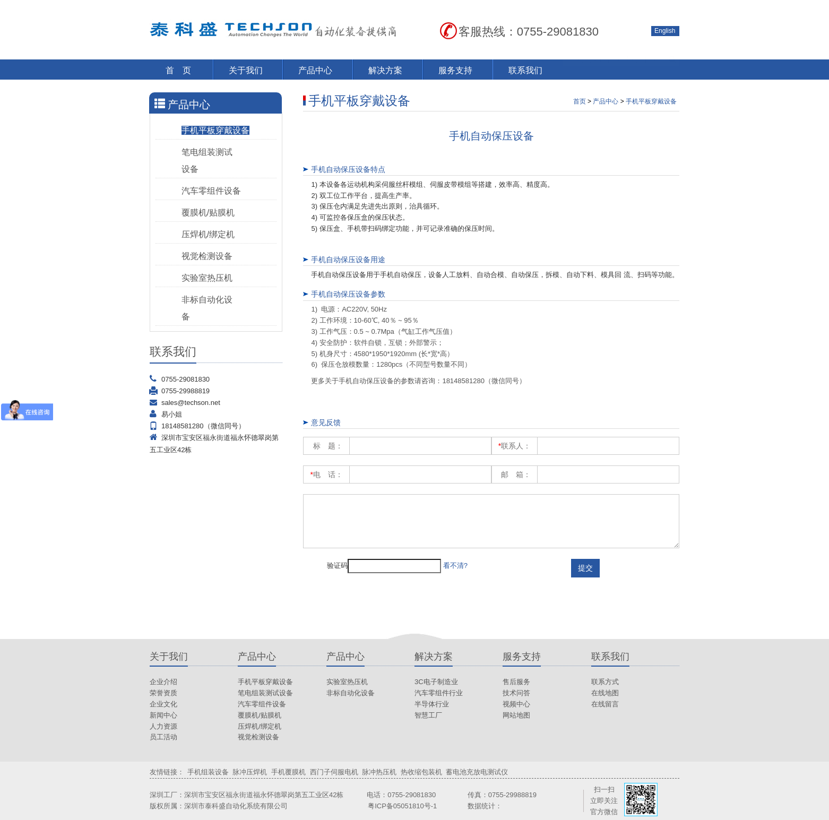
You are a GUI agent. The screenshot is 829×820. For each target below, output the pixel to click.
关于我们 (246, 70)
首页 (579, 101)
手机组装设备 (208, 772)
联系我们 (525, 70)
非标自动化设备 (350, 693)
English (664, 30)
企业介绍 (163, 682)
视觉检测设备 (207, 256)
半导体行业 (431, 704)
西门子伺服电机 (334, 772)
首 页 (178, 70)
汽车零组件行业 (438, 693)
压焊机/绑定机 (208, 234)
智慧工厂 (428, 715)
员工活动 (163, 737)
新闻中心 (163, 715)
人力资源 (163, 726)
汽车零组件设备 (211, 190)
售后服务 (516, 682)
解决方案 (385, 70)
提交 (585, 568)
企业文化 (163, 704)
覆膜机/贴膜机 (208, 212)
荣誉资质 (163, 693)
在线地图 (605, 693)
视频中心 (516, 704)
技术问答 (516, 693)
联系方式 (605, 682)
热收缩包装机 (421, 772)
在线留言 (605, 704)
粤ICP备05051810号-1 (402, 806)
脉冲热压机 (379, 772)
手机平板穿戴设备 (215, 130)
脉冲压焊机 (249, 772)
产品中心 (315, 70)
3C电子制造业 (436, 682)
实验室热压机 (207, 277)
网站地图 (516, 715)
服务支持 (455, 70)
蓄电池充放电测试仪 (477, 772)
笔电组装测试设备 (265, 693)
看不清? (455, 565)
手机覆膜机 (288, 772)
